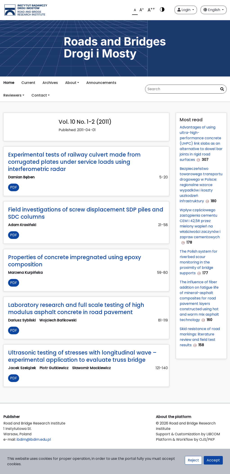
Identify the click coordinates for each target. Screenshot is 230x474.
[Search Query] (185, 89)
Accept (213, 460)
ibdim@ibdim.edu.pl (34, 439)
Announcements (101, 82)
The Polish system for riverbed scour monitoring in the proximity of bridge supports (198, 262)
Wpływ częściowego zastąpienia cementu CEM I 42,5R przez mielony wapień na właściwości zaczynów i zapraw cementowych (200, 223)
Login (184, 9)
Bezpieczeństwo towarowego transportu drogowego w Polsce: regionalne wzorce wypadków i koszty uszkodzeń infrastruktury (201, 185)
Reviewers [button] (12, 95)
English (212, 9)
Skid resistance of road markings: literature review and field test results (200, 337)
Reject (193, 460)
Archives (50, 82)
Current (28, 82)
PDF (13, 187)
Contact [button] (39, 95)
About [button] (70, 82)
